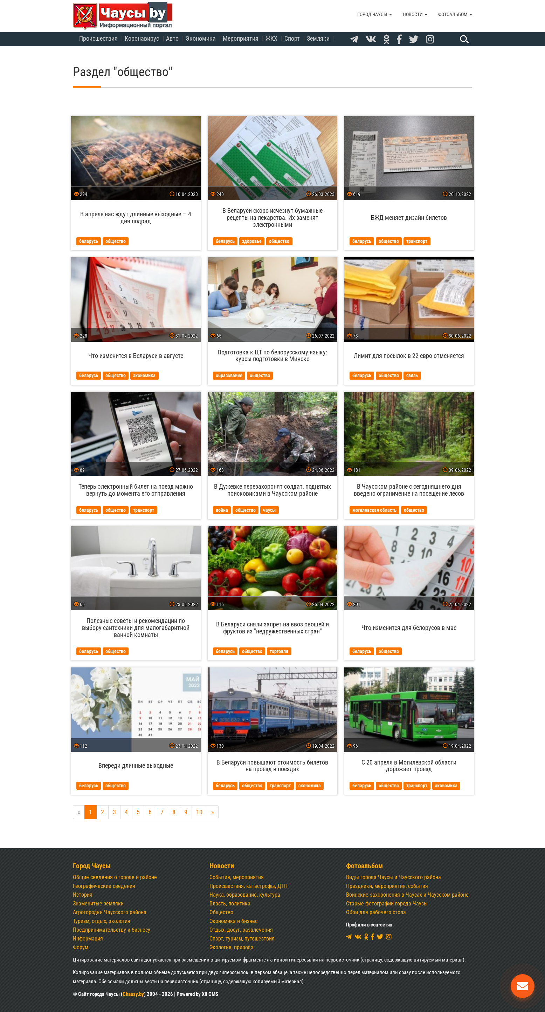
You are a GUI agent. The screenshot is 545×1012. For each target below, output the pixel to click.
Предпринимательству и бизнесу (111, 929)
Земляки (318, 38)
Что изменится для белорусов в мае (408, 627)
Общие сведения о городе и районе (115, 877)
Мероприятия (240, 38)
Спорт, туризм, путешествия (242, 938)
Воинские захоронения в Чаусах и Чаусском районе (407, 894)
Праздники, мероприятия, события (387, 886)
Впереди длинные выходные (135, 765)
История (82, 894)
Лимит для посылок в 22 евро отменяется (409, 355)
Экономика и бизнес (233, 921)
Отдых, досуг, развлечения (241, 929)
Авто (172, 38)
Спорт (292, 38)
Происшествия (98, 38)
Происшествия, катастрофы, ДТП (248, 886)
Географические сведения (104, 886)
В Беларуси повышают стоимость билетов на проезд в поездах (272, 766)
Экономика (201, 38)
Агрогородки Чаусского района (109, 912)
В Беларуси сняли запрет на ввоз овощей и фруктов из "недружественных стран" (272, 627)
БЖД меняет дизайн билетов (409, 217)
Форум (80, 947)
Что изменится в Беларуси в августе (135, 355)
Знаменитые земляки (98, 903)
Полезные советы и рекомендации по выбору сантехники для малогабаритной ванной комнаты (135, 627)
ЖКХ (271, 38)
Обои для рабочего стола (376, 912)
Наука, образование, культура (244, 894)
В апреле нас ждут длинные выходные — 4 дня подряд (135, 217)
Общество (221, 912)
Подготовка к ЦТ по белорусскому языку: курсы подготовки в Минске (272, 355)
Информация (88, 938)
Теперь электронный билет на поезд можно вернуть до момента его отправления (135, 490)
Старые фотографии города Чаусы (387, 903)
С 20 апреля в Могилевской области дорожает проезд (408, 766)
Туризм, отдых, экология (101, 921)
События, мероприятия (236, 877)
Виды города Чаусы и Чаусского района (393, 877)
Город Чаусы (374, 14)
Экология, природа (231, 947)
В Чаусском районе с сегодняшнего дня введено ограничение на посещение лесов (409, 490)
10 (199, 812)
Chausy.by (133, 994)
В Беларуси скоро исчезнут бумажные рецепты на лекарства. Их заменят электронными (272, 217)
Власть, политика (229, 903)
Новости (415, 14)
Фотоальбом (455, 14)
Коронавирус (142, 38)
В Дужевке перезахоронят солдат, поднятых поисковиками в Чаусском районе (272, 490)
